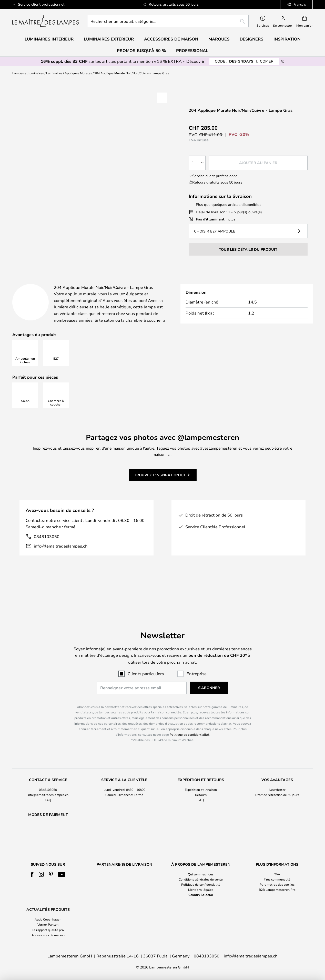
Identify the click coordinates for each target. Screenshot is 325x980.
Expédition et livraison (201, 776)
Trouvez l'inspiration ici (159, 487)
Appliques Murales (78, 73)
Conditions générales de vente (201, 879)
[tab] (49, 282)
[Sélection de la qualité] (197, 163)
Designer (191, 282)
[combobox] (167, 21)
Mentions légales (200, 889)
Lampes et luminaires (28, 73)
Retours (201, 781)
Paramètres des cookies (277, 884)
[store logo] (45, 21)
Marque (234, 282)
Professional (192, 50)
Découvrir (195, 61)
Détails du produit (127, 282)
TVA (277, 874)
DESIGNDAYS (244, 61)
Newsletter (277, 776)
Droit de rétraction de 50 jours (277, 781)
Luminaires (54, 73)
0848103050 (46, 549)
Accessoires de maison (48, 935)
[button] (162, 98)
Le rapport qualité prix (48, 930)
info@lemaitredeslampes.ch (61, 559)
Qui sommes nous (201, 874)
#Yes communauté (277, 879)
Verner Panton (47, 924)
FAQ (48, 787)
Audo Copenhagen (48, 919)
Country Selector (200, 895)
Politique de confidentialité (189, 721)
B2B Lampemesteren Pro (277, 889)
